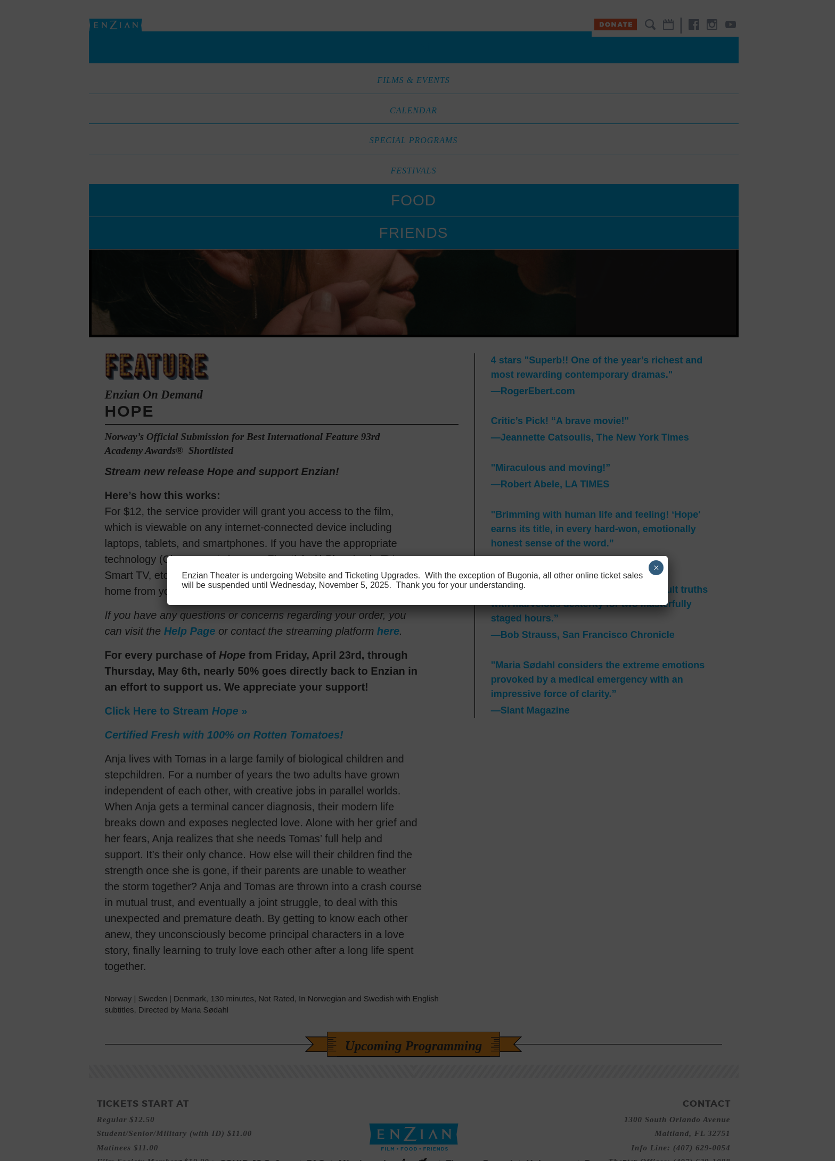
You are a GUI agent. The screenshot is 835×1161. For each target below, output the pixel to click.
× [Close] (656, 568)
